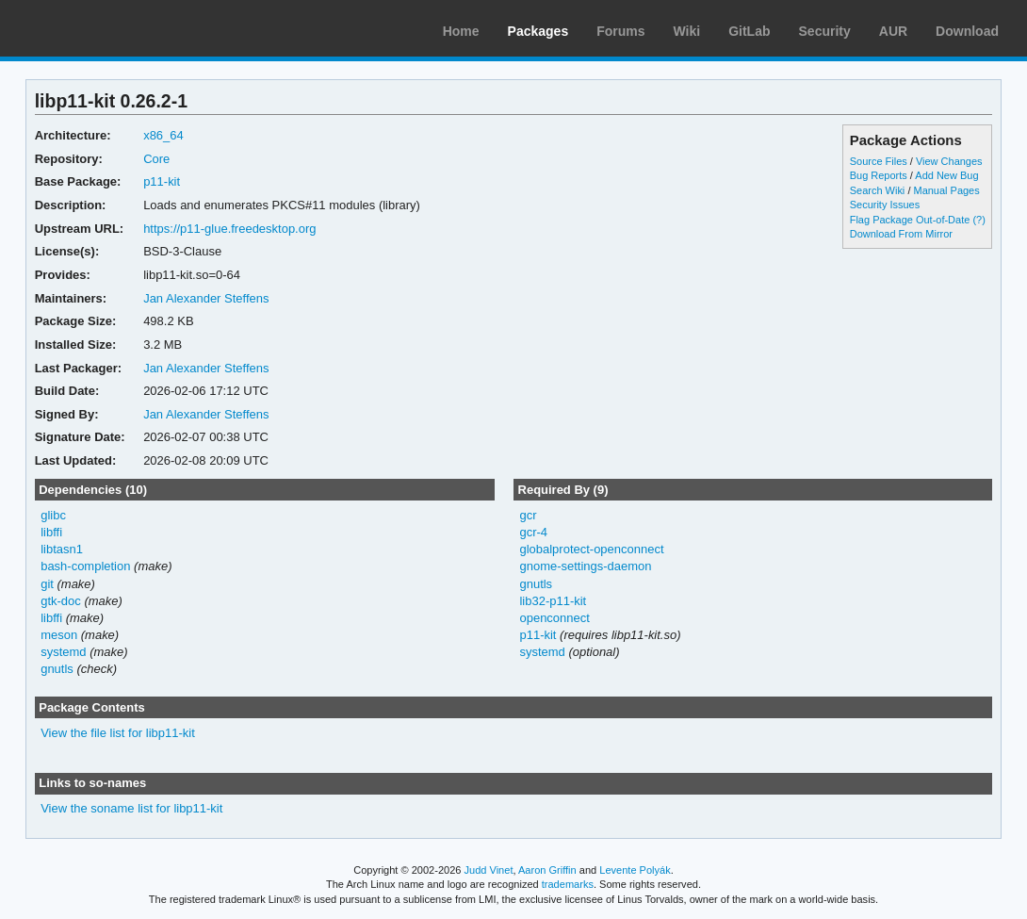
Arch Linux (103, 28)
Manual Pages (946, 190)
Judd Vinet (489, 870)
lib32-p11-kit (552, 601)
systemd (63, 652)
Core (156, 159)
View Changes (949, 161)
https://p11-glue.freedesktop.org (229, 229)
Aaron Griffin (547, 870)
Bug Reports (878, 175)
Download (967, 31)
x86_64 (163, 135)
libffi (51, 532)
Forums (620, 31)
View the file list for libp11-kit (118, 733)
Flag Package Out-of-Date (910, 219)
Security (825, 31)
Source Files (878, 161)
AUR (893, 31)
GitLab (749, 31)
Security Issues (885, 204)
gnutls (57, 669)
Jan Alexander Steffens (206, 298)
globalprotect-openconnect (591, 549)
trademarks (568, 884)
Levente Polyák (634, 870)
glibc (53, 515)
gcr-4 (533, 532)
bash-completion (85, 566)
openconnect (554, 618)
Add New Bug (946, 175)
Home (461, 31)
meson (59, 635)
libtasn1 (62, 549)
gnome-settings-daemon (585, 566)
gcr (527, 515)
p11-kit (161, 181)
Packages (538, 31)
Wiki (687, 31)
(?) (978, 219)
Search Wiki (877, 190)
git (47, 584)
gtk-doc (61, 601)
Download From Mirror (901, 233)
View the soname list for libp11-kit (131, 808)
